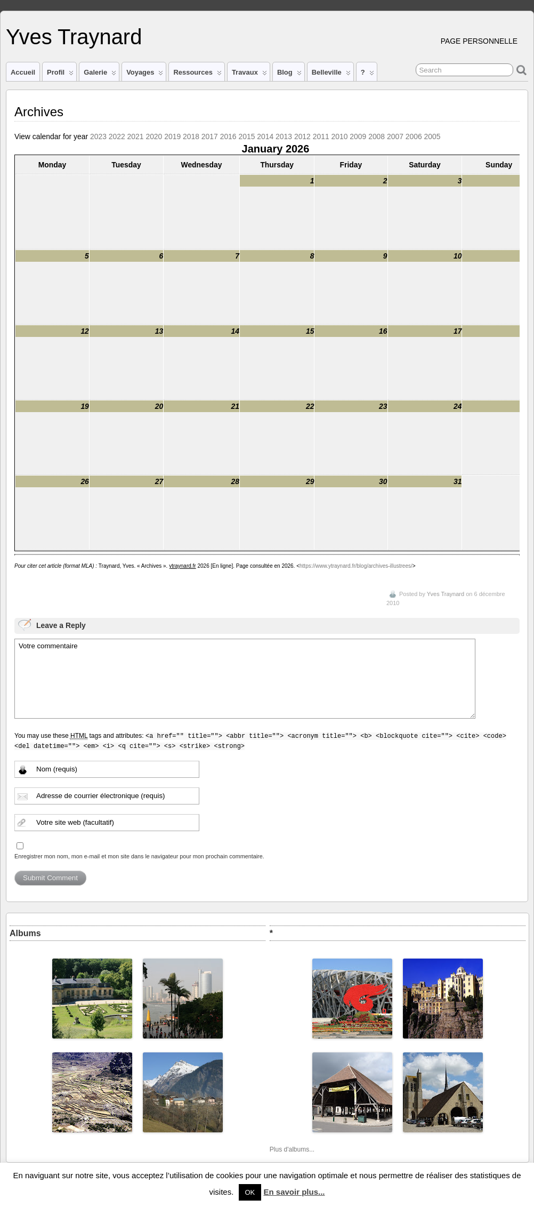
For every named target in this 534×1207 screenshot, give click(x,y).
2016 (228, 136)
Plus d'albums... (292, 1149)
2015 (246, 136)
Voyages (144, 74)
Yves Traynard (74, 37)
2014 (265, 136)
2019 (172, 136)
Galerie (100, 74)
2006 (414, 136)
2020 (153, 136)
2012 (302, 136)
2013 (284, 136)
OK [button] (250, 1192)
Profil (60, 74)
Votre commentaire (244, 679)
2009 (358, 136)
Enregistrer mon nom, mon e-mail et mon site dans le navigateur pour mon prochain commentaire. (139, 856)
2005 (432, 136)
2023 (98, 136)
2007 (395, 136)
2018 (191, 136)
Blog (289, 74)
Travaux (249, 74)
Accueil (23, 72)
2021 (135, 136)
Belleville (331, 74)
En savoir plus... (294, 1191)
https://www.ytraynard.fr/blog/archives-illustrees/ (356, 566)
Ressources (197, 74)
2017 (209, 136)
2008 (376, 136)
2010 (339, 136)
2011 (321, 136)
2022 (117, 136)
